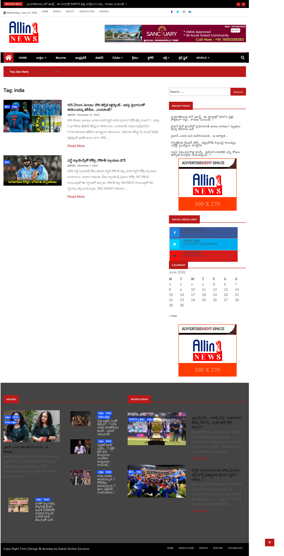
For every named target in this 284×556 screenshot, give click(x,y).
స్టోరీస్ (151, 57)
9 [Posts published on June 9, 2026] (181, 289)
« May (173, 315)
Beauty (70, 11)
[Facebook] (172, 11)
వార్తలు (40, 57)
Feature (218, 548)
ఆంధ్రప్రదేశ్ (80, 57)
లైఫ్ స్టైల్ (183, 57)
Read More (76, 146)
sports (133, 419)
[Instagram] (184, 11)
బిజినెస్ (99, 57)
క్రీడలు (135, 57)
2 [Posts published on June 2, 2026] (181, 284)
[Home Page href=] (8, 59)
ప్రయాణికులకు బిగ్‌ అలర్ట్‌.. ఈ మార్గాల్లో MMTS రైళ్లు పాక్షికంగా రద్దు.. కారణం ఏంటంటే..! (77, 4)
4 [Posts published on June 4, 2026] (202, 284)
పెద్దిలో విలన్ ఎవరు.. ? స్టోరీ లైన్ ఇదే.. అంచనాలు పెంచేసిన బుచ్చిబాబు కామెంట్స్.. (106, 455)
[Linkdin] (190, 11)
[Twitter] (178, 11)
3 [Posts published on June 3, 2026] (192, 284)
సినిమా (116, 57)
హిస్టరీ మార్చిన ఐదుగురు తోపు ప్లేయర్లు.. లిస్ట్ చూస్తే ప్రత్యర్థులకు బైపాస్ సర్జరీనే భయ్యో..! (216, 475)
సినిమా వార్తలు (10, 422)
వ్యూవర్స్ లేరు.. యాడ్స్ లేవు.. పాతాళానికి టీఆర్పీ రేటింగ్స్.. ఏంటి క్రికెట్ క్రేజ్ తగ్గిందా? (216, 422)
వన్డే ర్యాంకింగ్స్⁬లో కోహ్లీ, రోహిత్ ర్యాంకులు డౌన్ (97, 160)
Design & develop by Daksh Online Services (58, 548)
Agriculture (86, 11)
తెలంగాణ (61, 57)
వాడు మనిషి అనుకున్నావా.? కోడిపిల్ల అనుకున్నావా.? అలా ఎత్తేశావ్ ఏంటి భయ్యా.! (106, 483)
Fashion (104, 11)
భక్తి (165, 57)
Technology (235, 548)
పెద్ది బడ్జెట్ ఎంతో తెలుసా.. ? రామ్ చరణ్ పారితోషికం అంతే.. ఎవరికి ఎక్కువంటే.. (108, 427)
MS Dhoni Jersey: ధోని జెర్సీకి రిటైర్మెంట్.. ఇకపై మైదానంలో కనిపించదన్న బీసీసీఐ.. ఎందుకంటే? (106, 107)
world (57, 11)
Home (45, 11)
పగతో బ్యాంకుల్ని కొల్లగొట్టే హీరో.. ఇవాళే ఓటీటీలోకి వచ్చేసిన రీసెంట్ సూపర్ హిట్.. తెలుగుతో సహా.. (45, 511)
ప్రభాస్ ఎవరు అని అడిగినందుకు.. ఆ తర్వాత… (25, 449)
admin (71, 114)
